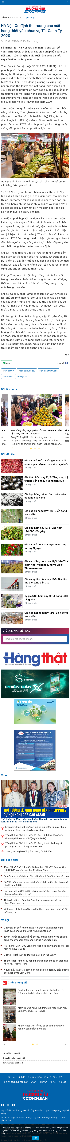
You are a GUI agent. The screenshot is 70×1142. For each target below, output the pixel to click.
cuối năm (8, 376)
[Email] (13, 1105)
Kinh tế (17, 17)
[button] (67, 2)
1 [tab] (30, 448)
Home (6, 17)
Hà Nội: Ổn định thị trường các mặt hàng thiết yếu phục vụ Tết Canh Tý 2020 (31, 31)
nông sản (22, 376)
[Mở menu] (3, 2)
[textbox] (35, 639)
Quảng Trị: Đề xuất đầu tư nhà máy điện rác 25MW (30, 954)
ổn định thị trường (49, 370)
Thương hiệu (35, 1077)
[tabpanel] (36, 421)
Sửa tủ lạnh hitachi (11, 1053)
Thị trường (28, 17)
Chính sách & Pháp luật (16, 1081)
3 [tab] (39, 448)
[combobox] (35, 639)
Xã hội (5, 920)
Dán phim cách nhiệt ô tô (14, 1058)
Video (4, 775)
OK (35, 1138)
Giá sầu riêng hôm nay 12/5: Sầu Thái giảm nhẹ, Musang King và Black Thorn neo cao (47, 565)
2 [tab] (35, 448)
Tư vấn (43, 1081)
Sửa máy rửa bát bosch (13, 1063)
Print (6, 363)
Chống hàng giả (18, 982)
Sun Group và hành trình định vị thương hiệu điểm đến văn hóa (36, 876)
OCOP (34, 1081)
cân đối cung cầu (27, 370)
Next (57, 448)
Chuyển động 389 (53, 1077)
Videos (62, 1081)
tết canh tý (9, 370)
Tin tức (11, 1077)
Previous (12, 448)
